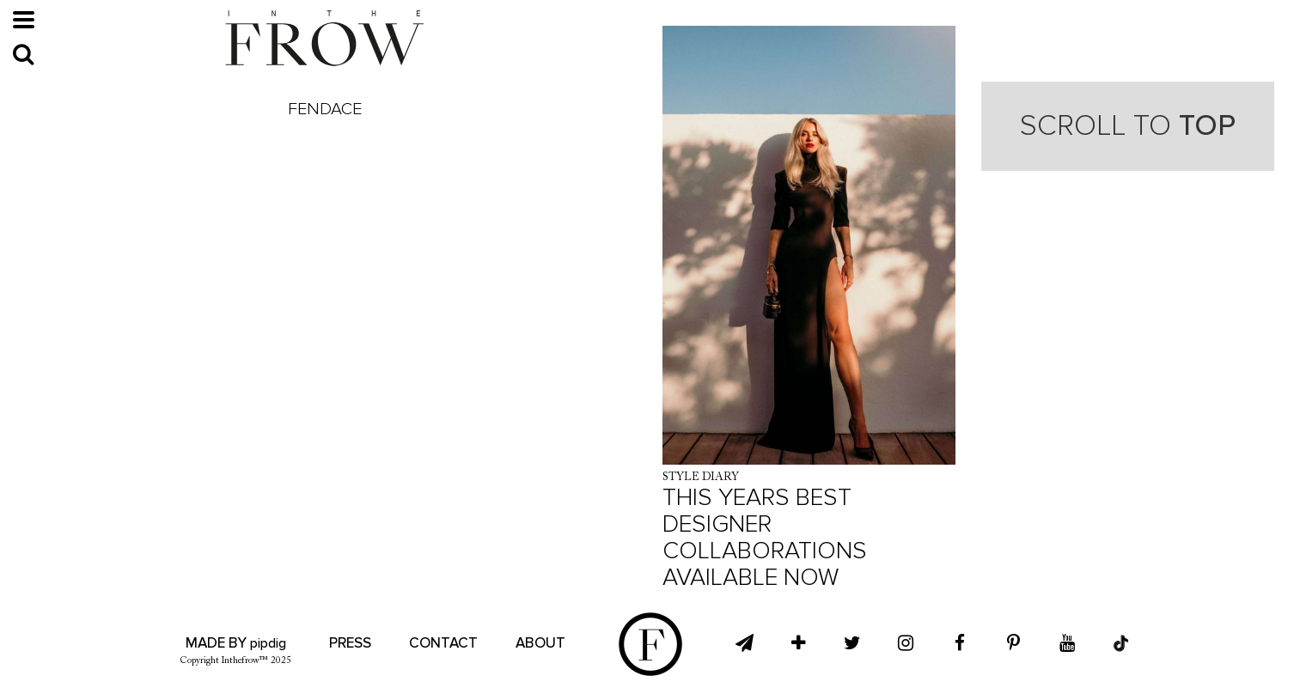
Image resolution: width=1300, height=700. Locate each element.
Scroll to (1128, 125)
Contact (443, 643)
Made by (236, 643)
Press (350, 643)
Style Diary (700, 477)
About (540, 643)
